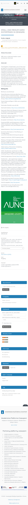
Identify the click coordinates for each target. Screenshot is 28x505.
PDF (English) (5, 227)
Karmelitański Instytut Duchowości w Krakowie (13, 448)
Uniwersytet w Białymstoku (9, 473)
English (4, 378)
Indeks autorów (6, 300)
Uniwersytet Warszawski (9, 475)
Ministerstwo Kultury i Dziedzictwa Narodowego (14, 449)
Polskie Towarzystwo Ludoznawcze (11, 463)
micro (6, 393)
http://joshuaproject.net (17, 129)
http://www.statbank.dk (17, 108)
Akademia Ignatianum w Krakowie (11, 434)
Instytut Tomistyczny (8, 446)
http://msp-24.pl (20, 156)
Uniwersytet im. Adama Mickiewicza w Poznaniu (14, 468)
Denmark (10, 395)
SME (3, 393)
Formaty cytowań (6, 248)
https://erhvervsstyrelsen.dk (13, 98)
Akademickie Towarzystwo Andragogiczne (12, 436)
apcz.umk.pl (14, 425)
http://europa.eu (15, 182)
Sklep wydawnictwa (14, 503)
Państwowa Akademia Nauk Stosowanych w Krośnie (15, 451)
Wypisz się (12, 367)
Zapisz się (5, 367)
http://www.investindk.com (8, 144)
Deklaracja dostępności (14, 499)
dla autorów (5, 354)
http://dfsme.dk (15, 176)
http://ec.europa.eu (19, 120)
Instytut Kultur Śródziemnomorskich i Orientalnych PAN (15, 444)
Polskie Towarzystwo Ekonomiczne (11, 461)
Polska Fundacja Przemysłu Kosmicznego (12, 459)
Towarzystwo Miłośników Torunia (11, 465)
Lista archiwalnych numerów (9, 302)
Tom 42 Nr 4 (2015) (6, 254)
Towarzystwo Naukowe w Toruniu (11, 466)
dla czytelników (5, 352)
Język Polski (5, 380)
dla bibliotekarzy (6, 356)
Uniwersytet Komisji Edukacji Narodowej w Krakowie (15, 470)
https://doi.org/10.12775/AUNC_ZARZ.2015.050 (14, 48)
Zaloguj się (7, 326)
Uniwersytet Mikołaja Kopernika (10, 471)
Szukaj (6, 289)
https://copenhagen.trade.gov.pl (18, 180)
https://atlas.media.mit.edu (8, 148)
